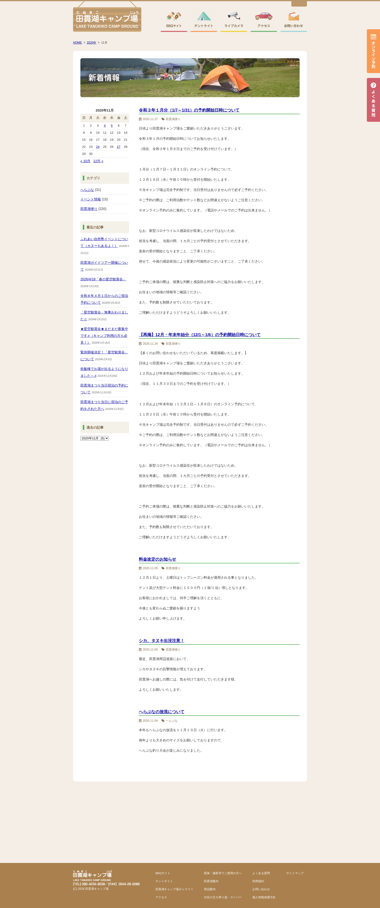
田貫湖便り (88, 209)
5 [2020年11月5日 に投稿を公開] (112, 125)
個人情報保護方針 (264, 897)
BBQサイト (162, 873)
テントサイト (164, 881)
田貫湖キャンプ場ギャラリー (174, 889)
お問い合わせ (261, 889)
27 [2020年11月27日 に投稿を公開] (118, 147)
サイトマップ (295, 873)
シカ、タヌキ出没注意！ (161, 640)
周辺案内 (210, 889)
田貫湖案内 (211, 881)
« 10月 (85, 161)
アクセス (161, 897)
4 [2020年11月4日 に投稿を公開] (104, 125)
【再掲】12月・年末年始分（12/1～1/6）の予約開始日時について (200, 334)
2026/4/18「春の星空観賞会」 (103, 279)
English (299, 4)
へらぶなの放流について (161, 711)
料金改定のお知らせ (157, 559)
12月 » (98, 161)
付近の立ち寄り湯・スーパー (223, 897)
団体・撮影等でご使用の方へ (223, 873)
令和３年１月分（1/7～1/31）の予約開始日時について (189, 110)
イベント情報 (90, 199)
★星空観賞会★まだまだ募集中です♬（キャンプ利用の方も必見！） (104, 335)
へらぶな (87, 190)
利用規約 (258, 881)
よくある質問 (261, 873)
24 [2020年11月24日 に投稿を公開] (97, 147)
